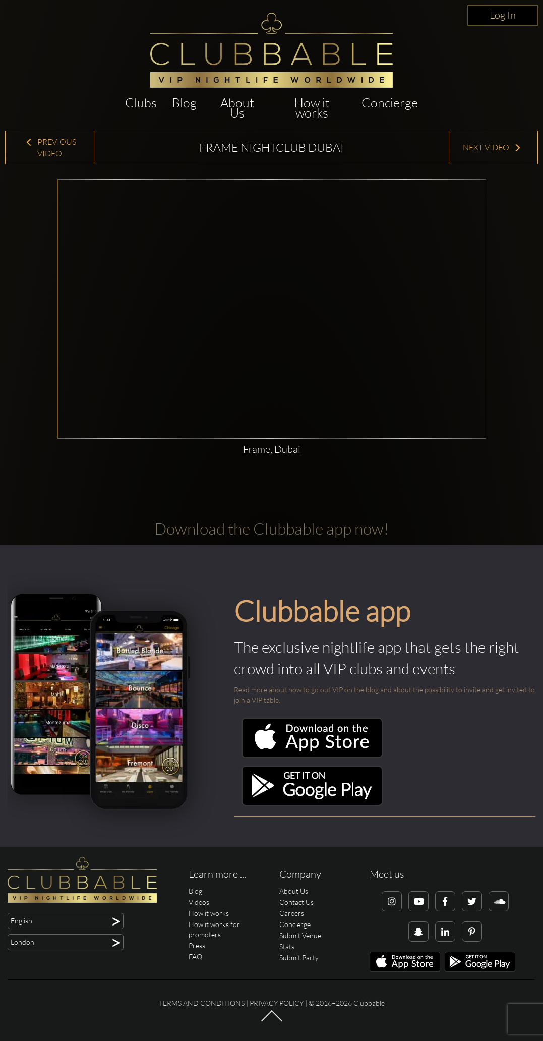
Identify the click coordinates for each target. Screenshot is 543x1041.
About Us (237, 108)
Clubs (141, 102)
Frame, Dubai (271, 449)
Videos (199, 902)
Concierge (389, 102)
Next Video (492, 147)
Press (197, 945)
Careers (291, 913)
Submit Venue (300, 935)
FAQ (195, 956)
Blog (184, 102)
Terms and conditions (202, 1003)
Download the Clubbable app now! (271, 528)
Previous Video (50, 147)
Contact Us (296, 902)
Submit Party (299, 957)
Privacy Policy (277, 1003)
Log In (503, 15)
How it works (312, 108)
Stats (286, 946)
